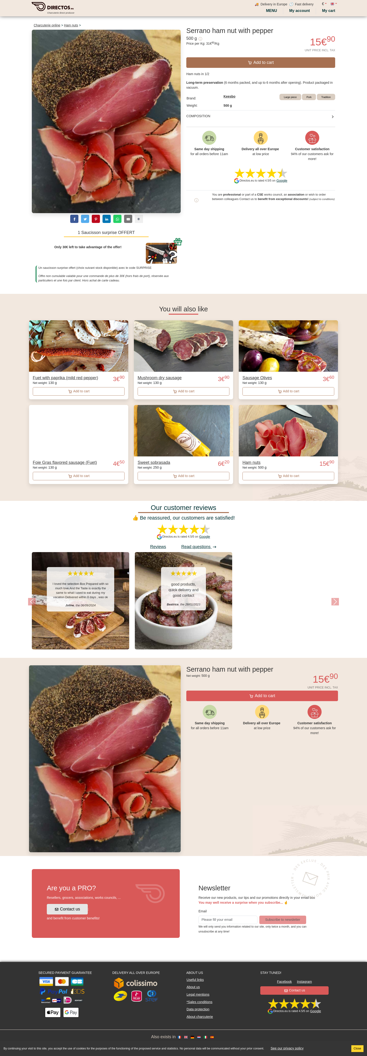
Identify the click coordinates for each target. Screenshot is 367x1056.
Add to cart (261, 62)
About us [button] (193, 987)
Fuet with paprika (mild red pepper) (65, 377)
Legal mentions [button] (198, 994)
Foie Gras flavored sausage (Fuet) (65, 462)
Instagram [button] (304, 981)
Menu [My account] (271, 11)
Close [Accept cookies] (357, 1048)
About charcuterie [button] (200, 1017)
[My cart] (329, 11)
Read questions (198, 546)
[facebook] (74, 219)
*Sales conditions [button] (199, 1002)
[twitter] (85, 219)
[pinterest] (96, 219)
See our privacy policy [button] (287, 1048)
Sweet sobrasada (154, 462)
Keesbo (229, 96)
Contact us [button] (67, 909)
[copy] (139, 219)
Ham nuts (71, 25)
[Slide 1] (183, 656)
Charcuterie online (47, 25)
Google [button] (281, 180)
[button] (32, 601)
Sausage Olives (257, 377)
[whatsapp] (117, 219)
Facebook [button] (284, 981)
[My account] (299, 11)
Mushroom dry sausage (160, 377)
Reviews (158, 546)
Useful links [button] (195, 980)
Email (202, 911)
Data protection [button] (198, 1009)
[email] (128, 219)
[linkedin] (107, 219)
